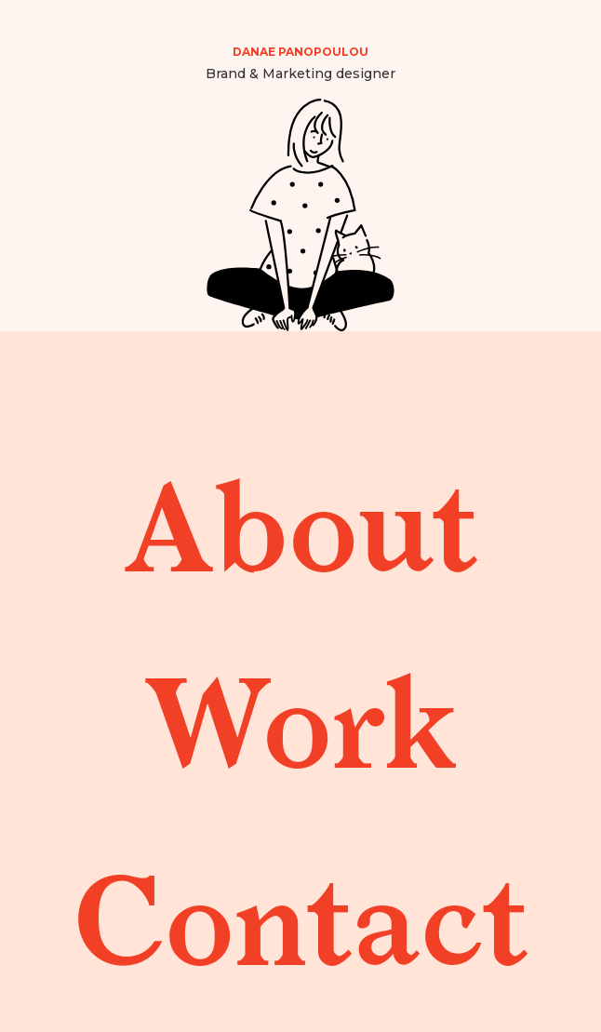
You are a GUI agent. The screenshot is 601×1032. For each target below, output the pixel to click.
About (301, 516)
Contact (300, 910)
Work (300, 713)
